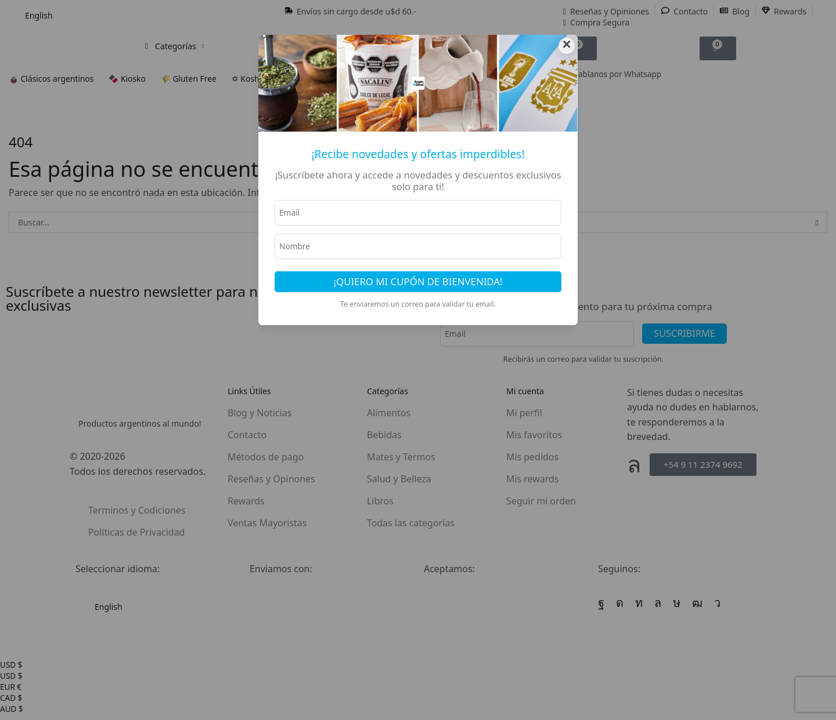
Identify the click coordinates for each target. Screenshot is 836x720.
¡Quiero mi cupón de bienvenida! (418, 283)
